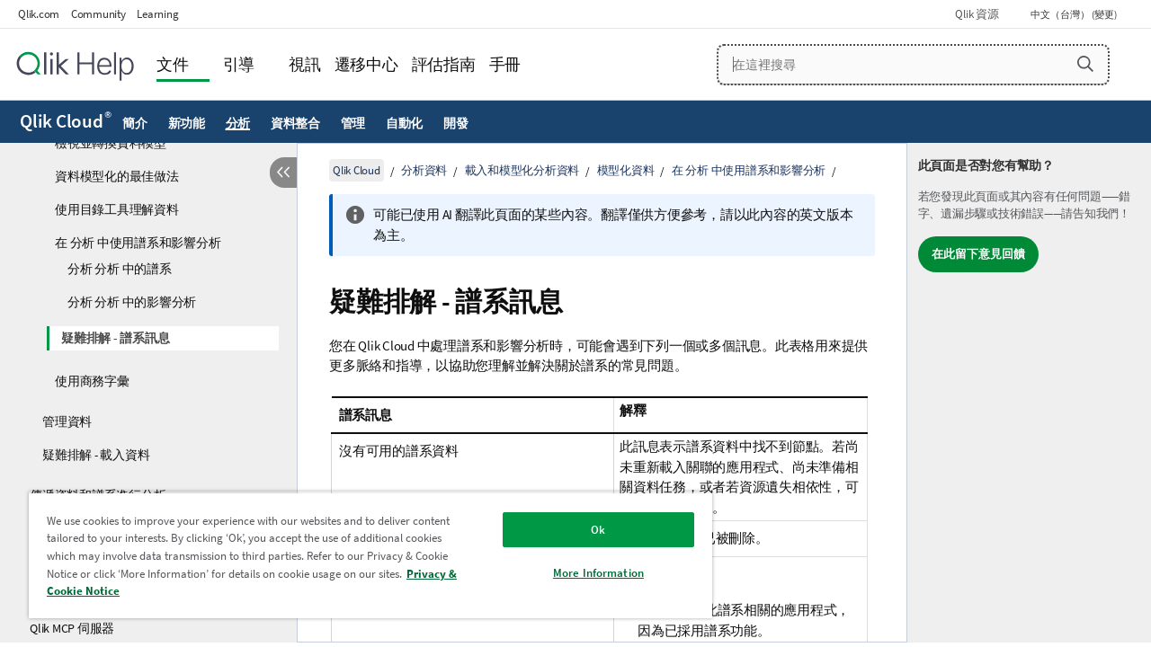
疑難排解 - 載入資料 (95, 455)
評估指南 (444, 64)
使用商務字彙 (92, 381)
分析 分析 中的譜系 (119, 269)
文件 (172, 64)
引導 (239, 64)
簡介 (134, 123)
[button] (1085, 64)
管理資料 (67, 421)
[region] (362, 555)
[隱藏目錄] (283, 172)
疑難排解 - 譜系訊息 (115, 338)
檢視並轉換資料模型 (110, 143)
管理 (353, 123)
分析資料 (424, 170)
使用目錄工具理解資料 (117, 209)
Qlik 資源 (976, 14)
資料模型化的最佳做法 (117, 176)
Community (98, 14)
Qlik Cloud (66, 121)
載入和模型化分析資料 (522, 170)
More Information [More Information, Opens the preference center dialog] (585, 573)
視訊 (305, 64)
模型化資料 (626, 170)
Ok (584, 529)
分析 (238, 123)
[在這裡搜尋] (913, 65)
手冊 (505, 64)
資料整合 (295, 123)
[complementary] (1029, 393)
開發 (455, 123)
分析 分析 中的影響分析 (131, 302)
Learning (157, 14)
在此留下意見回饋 (978, 253)
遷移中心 (366, 64)
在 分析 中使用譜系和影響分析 (137, 243)
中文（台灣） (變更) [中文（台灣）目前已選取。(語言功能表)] (1075, 14)
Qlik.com (38, 14)
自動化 (404, 123)
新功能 (186, 123)
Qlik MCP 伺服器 (72, 628)
